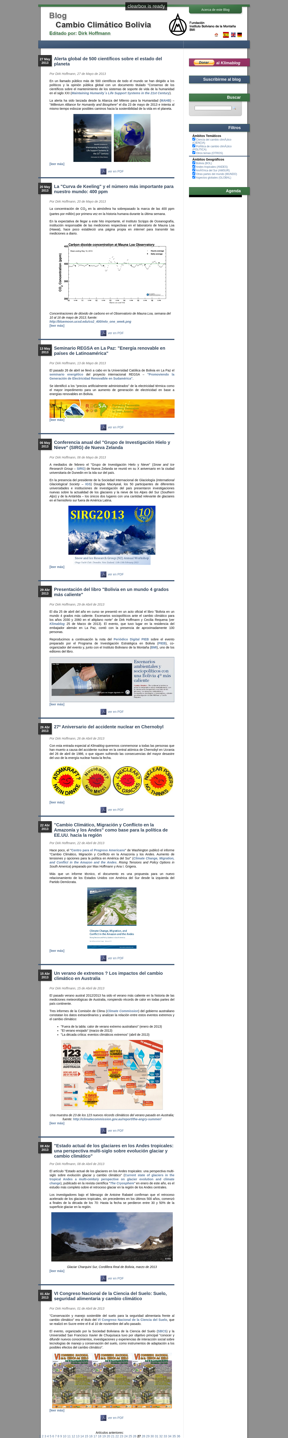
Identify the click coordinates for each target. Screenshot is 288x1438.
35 (174, 1436)
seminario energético (68, 374)
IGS (88, 484)
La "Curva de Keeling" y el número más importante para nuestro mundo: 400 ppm (113, 189)
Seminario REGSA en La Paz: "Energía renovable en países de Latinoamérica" (109, 351)
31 (156, 1436)
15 (86, 1436)
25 (130, 1436)
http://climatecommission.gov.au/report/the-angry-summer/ (117, 1119)
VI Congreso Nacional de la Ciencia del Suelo (132, 1320)
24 (126, 1436)
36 (178, 1436)
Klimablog (57, 624)
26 (135, 1436)
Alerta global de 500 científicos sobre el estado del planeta (108, 61)
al (228, 63)
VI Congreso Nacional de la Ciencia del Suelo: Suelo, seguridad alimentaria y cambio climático (110, 1296)
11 (69, 1436)
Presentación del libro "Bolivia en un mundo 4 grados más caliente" (111, 592)
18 (99, 1436)
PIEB (162, 643)
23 (121, 1436)
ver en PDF (112, 171)
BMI (154, 647)
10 (64, 1436)
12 (73, 1436)
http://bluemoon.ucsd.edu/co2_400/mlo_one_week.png (90, 321)
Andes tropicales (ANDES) (212, 166)
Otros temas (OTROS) (209, 153)
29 (148, 1436)
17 (95, 1436)
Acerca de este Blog (215, 9)
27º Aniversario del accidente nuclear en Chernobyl (109, 726)
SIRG (80, 468)
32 (161, 1436)
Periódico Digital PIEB (131, 639)
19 (104, 1436)
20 (108, 1436)
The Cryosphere (122, 1183)
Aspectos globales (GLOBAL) (213, 177)
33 (165, 1436)
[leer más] (57, 164)
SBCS (162, 1331)
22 (117, 1436)
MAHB (165, 100)
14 (82, 1436)
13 (78, 1436)
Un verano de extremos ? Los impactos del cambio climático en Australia (108, 976)
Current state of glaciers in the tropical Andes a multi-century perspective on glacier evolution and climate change (112, 1179)
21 (113, 1436)
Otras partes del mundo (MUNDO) (216, 174)
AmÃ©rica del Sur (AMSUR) (213, 170)
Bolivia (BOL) (204, 163)
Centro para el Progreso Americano (98, 850)
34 (169, 1436)
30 (152, 1436)
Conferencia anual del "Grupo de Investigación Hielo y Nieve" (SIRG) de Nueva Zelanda (112, 445)
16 (91, 1436)
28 (143, 1436)
